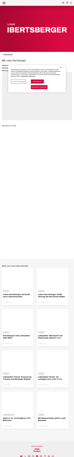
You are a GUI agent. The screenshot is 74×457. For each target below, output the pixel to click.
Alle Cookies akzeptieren (39, 87)
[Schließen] (61, 67)
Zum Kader (8, 54)
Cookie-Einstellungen (18, 81)
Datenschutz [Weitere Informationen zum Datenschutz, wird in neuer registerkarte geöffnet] (25, 76)
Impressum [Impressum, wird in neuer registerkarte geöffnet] (32, 76)
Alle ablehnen (37, 81)
